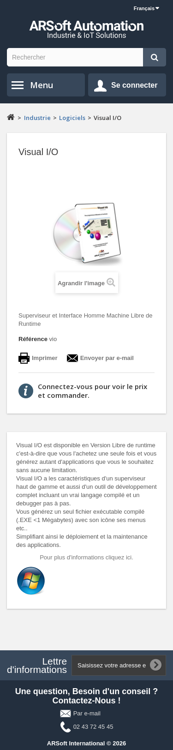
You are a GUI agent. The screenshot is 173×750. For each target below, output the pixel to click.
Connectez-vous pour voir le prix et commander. (92, 391)
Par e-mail (87, 713)
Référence (33, 339)
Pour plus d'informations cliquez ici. (86, 557)
